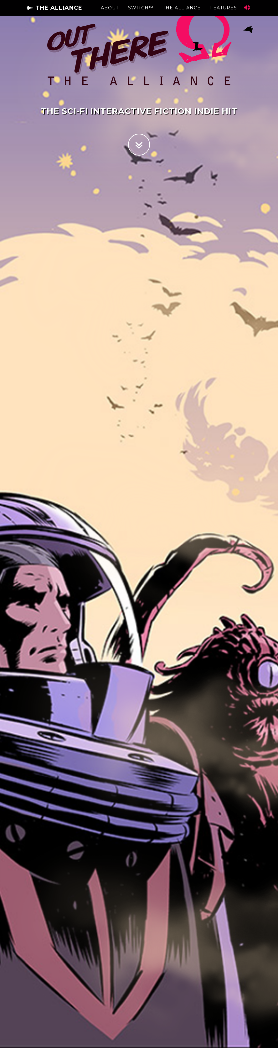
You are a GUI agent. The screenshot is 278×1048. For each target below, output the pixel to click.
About (110, 14)
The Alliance (54, 14)
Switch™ (140, 14)
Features (223, 14)
